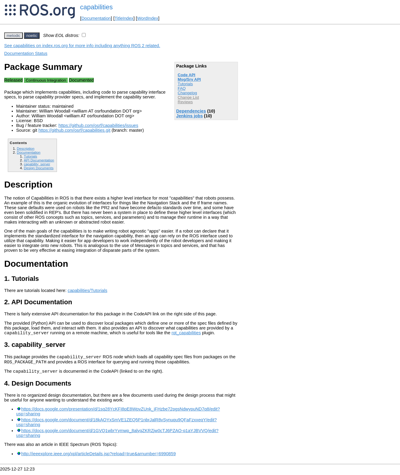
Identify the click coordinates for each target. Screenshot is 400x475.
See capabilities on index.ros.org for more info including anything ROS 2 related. (82, 45)
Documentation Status (25, 53)
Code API (186, 75)
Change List (188, 97)
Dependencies (191, 111)
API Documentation (39, 160)
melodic (13, 35)
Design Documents (38, 168)
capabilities (96, 7)
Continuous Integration (46, 80)
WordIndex (147, 18)
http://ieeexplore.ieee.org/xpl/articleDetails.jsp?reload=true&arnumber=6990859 (98, 457)
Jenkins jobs (189, 115)
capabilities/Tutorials (87, 290)
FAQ (182, 88)
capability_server (37, 164)
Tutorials (185, 84)
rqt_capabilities (186, 333)
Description (25, 148)
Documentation (96, 18)
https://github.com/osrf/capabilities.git (74, 130)
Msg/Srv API (189, 79)
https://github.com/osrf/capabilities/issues (98, 125)
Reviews (185, 102)
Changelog (187, 93)
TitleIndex (123, 18)
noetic (31, 35)
